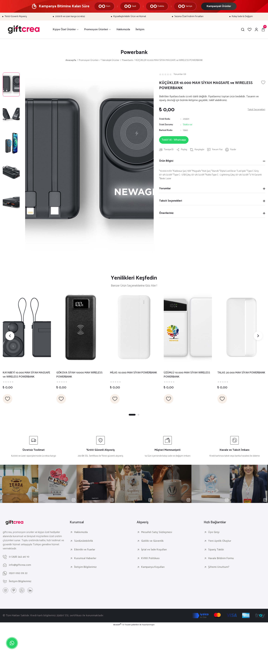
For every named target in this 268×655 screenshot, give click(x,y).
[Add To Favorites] (263, 82)
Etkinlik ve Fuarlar (84, 550)
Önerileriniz (166, 213)
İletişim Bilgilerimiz (85, 567)
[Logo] (24, 29)
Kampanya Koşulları (153, 567)
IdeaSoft (117, 624)
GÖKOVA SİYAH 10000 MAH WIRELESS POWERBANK (79, 375)
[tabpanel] (27, 348)
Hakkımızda (81, 532)
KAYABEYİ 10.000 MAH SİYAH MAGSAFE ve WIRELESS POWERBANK (26, 375)
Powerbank (134, 52)
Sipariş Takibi (216, 550)
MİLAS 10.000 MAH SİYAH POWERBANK (133, 373)
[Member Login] (256, 29)
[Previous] (9, 335)
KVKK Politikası (150, 558)
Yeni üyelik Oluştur (219, 541)
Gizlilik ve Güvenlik (152, 541)
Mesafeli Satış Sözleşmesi (156, 532)
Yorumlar (165, 188)
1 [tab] (132, 415)
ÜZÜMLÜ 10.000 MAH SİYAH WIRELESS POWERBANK (187, 375)
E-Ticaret (127, 624)
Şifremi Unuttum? (218, 567)
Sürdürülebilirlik (83, 541)
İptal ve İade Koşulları (154, 550)
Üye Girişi (213, 532)
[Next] (258, 335)
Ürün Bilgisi (166, 161)
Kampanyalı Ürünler (219, 6)
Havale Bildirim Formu (221, 558)
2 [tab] (138, 415)
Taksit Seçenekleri (170, 200)
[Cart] (263, 29)
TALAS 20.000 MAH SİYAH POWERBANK (241, 373)
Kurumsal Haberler (85, 558)
